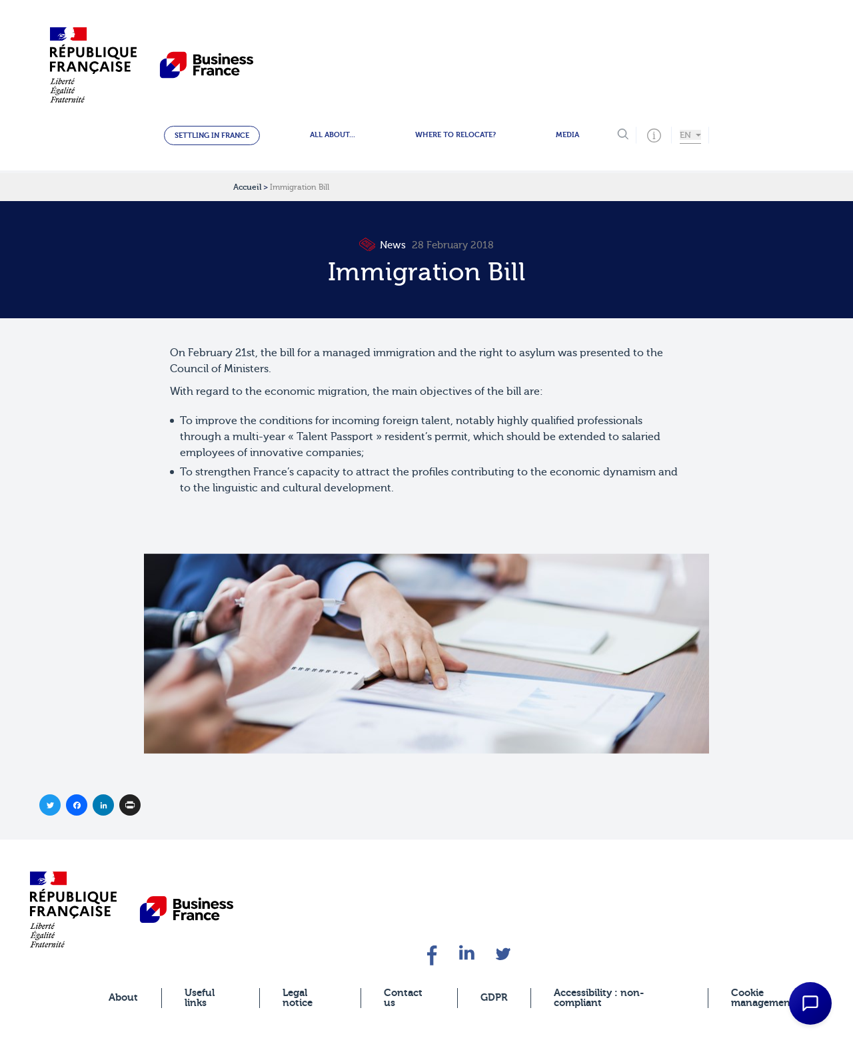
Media (567, 135)
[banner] (73, 909)
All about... (332, 135)
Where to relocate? (455, 135)
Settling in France (212, 135)
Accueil (247, 187)
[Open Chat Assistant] (810, 1003)
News (384, 245)
